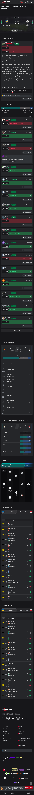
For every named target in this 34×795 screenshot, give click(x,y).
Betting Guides (7, 743)
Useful (21, 793)
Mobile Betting (7, 738)
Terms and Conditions (25, 738)
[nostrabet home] (8, 709)
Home (7, 520)
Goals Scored (6, 448)
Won (4, 436)
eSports (5, 740)
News (20, 726)
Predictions (4, 793)
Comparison (6, 733)
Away (12, 520)
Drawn (5, 440)
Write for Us (22, 736)
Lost (4, 444)
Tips (4, 736)
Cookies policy (11, 789)
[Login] (28, 2)
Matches (13, 793)
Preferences (29, 789)
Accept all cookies (29, 787)
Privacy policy (23, 740)
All (3, 520)
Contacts (21, 731)
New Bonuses (29, 793)
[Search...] (25, 2)
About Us (21, 733)
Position (5, 432)
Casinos (5, 731)
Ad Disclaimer (23, 745)
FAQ (20, 729)
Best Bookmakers (8, 729)
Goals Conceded (7, 452)
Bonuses (5, 726)
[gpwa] (15, 769)
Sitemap (21, 743)
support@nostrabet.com (8, 762)
